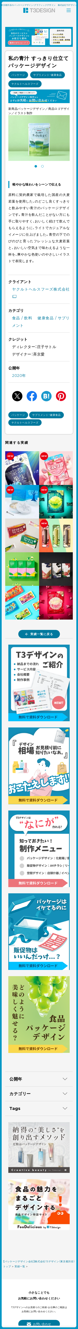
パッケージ (18, 74)
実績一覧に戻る (39, 634)
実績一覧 (20, 1266)
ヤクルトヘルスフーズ (24, 83)
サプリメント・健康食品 (47, 74)
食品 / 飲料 (22, 318)
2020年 (19, 375)
